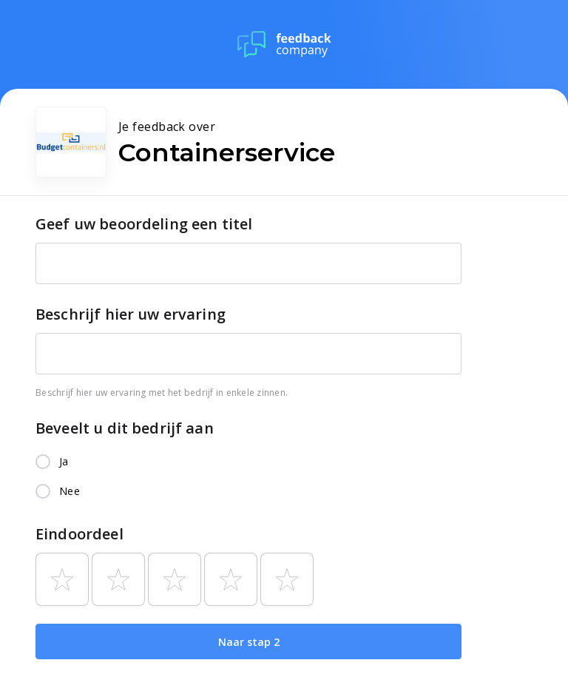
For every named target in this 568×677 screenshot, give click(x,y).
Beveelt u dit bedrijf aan (125, 428)
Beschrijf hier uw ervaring (131, 314)
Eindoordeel (80, 534)
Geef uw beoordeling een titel (144, 224)
